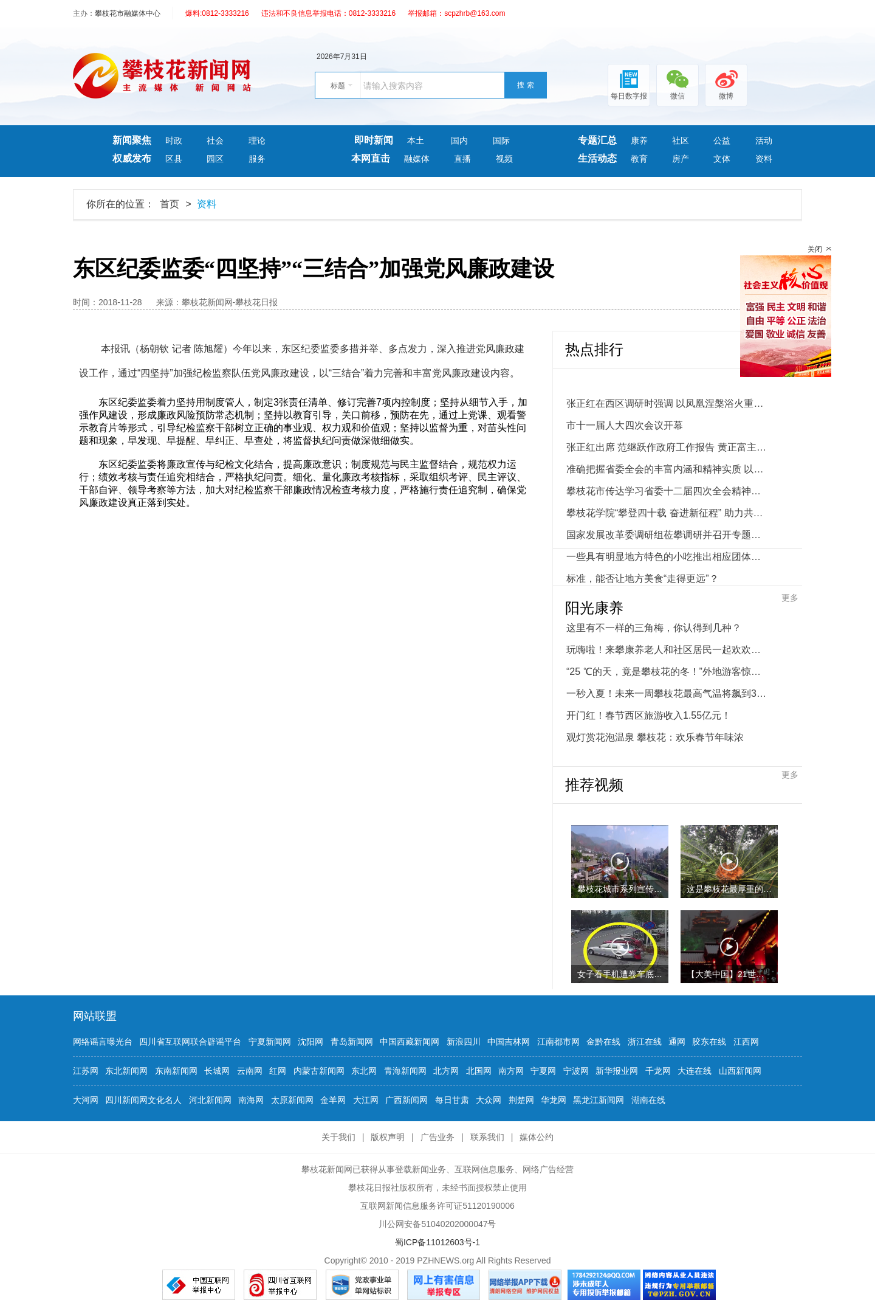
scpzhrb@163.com (474, 13)
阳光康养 (594, 608)
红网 (277, 1071)
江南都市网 (558, 1041)
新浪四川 (464, 1041)
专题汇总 (597, 140)
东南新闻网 (176, 1071)
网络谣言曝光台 (102, 1041)
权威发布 (131, 158)
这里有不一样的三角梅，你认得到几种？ (653, 628)
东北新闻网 (126, 1071)
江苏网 (85, 1071)
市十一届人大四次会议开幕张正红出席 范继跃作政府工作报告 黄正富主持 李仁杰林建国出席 (666, 436)
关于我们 (338, 1137)
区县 (173, 159)
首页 (169, 204)
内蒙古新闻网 (319, 1071)
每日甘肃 (452, 1100)
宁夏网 (543, 1071)
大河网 (85, 1100)
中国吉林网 (508, 1041)
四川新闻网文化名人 (143, 1100)
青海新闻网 (405, 1071)
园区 (215, 159)
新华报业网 (616, 1071)
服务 (257, 159)
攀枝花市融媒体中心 (127, 13)
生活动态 (597, 158)
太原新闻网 (292, 1100)
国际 (501, 140)
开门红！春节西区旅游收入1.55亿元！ (648, 715)
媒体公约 (537, 1137)
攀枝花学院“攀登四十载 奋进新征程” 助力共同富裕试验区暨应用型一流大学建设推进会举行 (666, 513)
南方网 (511, 1071)
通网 (676, 1041)
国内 (459, 140)
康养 (639, 140)
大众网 (488, 1100)
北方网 (446, 1071)
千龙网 (658, 1071)
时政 (173, 140)
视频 (504, 159)
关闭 (815, 249)
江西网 (746, 1041)
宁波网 (576, 1071)
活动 (763, 140)
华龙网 (553, 1100)
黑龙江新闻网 (598, 1100)
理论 (257, 140)
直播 (462, 159)
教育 (639, 159)
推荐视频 (594, 785)
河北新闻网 (210, 1100)
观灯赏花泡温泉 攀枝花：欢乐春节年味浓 (655, 737)
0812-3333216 (225, 13)
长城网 (217, 1071)
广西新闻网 (406, 1100)
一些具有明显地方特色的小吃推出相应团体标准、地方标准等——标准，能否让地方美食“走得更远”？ (666, 567)
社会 (215, 140)
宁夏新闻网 (270, 1041)
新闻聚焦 (131, 140)
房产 (680, 159)
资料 (763, 159)
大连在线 (695, 1071)
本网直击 (370, 158)
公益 (721, 140)
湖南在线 (648, 1100)
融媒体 (417, 159)
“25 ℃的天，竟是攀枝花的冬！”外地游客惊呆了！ (666, 671)
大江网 (366, 1100)
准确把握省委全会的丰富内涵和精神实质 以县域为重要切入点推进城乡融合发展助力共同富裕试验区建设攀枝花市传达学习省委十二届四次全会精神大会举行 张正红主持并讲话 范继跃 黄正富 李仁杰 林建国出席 (666, 480)
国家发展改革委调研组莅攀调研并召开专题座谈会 (666, 535)
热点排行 (594, 350)
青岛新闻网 (352, 1041)
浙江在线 (645, 1041)
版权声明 (388, 1137)
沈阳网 (310, 1041)
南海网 (251, 1100)
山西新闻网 (740, 1071)
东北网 (364, 1071)
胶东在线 (709, 1041)
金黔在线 (603, 1041)
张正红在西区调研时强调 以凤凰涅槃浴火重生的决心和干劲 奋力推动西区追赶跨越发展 (666, 403)
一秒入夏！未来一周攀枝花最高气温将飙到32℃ (666, 693)
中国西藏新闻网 (409, 1041)
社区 (680, 140)
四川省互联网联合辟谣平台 (190, 1041)
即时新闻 (373, 140)
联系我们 (487, 1137)
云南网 (249, 1071)
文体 (721, 159)
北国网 (479, 1071)
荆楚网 (521, 1100)
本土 (417, 140)
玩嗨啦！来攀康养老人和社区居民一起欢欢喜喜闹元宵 (666, 650)
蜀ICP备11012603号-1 (437, 1242)
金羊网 (333, 1100)
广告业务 (437, 1137)
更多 (789, 598)
